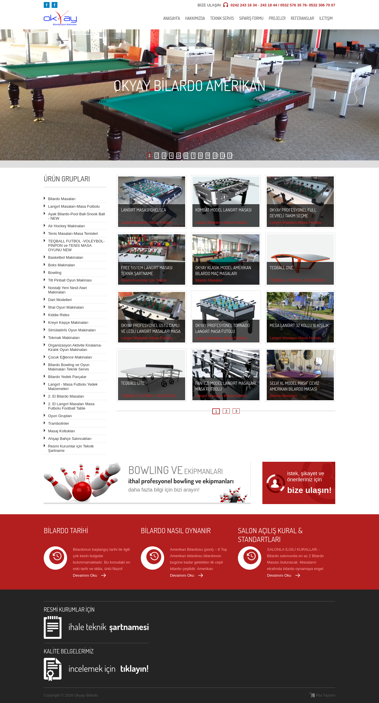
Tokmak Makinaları (64, 337)
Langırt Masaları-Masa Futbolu (74, 206)
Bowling (55, 272)
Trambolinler (58, 423)
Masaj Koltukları (61, 431)
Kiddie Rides (58, 315)
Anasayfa (171, 18)
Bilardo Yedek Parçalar (67, 377)
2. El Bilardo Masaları (66, 396)
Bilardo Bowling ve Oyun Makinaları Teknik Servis (69, 367)
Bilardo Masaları (62, 199)
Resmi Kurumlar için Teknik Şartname (71, 448)
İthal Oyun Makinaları (66, 307)
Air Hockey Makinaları (66, 226)
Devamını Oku (85, 575)
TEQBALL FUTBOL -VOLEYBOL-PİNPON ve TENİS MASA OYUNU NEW (76, 245)
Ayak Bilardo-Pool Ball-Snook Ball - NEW (76, 216)
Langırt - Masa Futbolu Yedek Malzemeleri (73, 386)
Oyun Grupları (60, 416)
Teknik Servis (222, 18)
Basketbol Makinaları (65, 257)
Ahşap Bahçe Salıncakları (70, 438)
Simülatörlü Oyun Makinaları (72, 330)
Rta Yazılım (325, 695)
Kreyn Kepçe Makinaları (68, 322)
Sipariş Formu (251, 18)
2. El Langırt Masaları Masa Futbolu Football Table (71, 406)
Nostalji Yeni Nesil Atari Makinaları (67, 290)
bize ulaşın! (309, 490)
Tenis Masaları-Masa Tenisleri (73, 233)
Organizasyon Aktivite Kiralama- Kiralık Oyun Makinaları (75, 347)
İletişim (326, 18)
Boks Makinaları (61, 265)
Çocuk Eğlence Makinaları (70, 357)
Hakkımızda (195, 18)
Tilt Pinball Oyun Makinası (70, 280)
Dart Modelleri (60, 300)
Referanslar (302, 18)
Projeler (277, 18)
